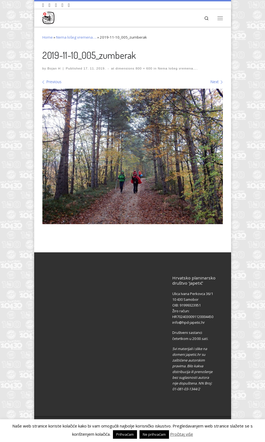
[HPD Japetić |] (48, 17)
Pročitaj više (181, 434)
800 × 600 (144, 68)
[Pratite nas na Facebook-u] (50, 5)
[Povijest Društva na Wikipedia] (62, 5)
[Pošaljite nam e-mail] (69, 5)
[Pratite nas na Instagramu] (56, 5)
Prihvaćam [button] (125, 434)
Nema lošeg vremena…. (76, 37)
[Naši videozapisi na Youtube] (43, 5)
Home (47, 37)
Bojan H (54, 68)
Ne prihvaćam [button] (154, 434)
